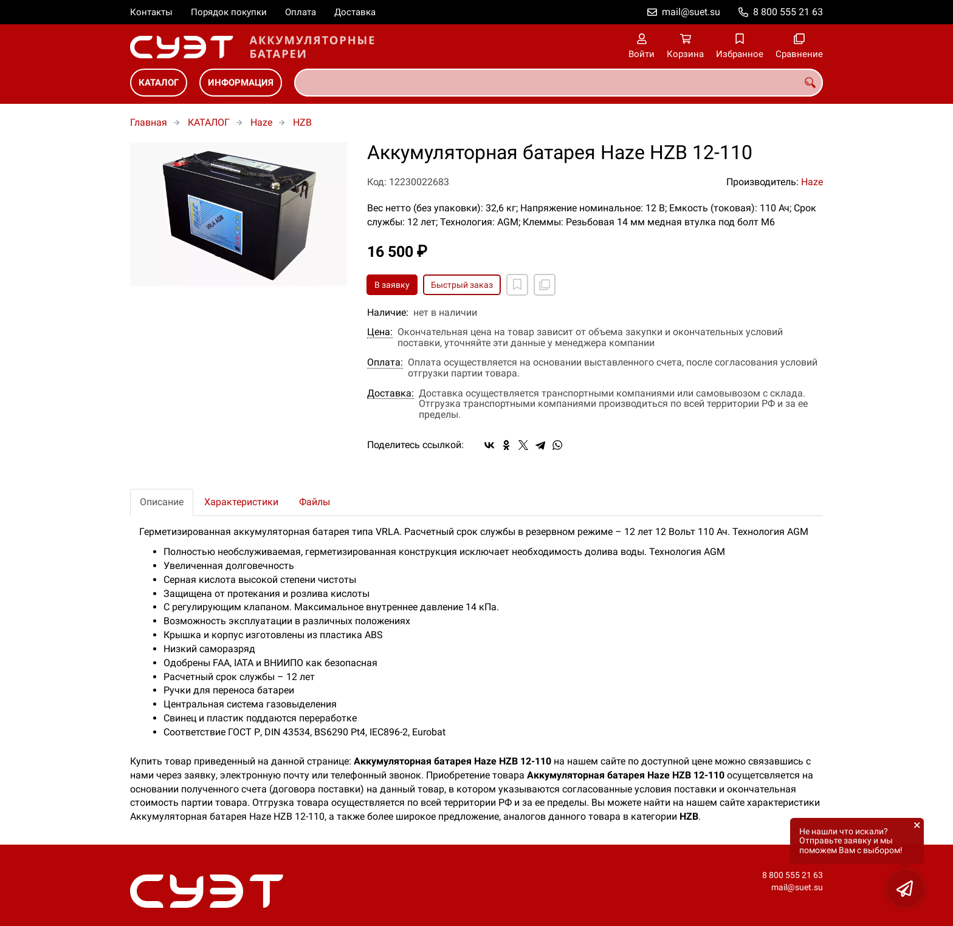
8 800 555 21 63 (788, 12)
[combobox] (558, 83)
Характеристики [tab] (241, 502)
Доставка (355, 12)
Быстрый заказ (462, 285)
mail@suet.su (691, 12)
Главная (148, 122)
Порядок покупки (229, 12)
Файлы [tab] (314, 502)
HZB (302, 122)
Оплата (300, 12)
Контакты (151, 12)
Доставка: (390, 393)
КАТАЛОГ (159, 82)
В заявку (392, 285)
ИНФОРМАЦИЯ (241, 82)
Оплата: (385, 362)
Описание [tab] (162, 502)
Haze (261, 122)
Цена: (380, 332)
